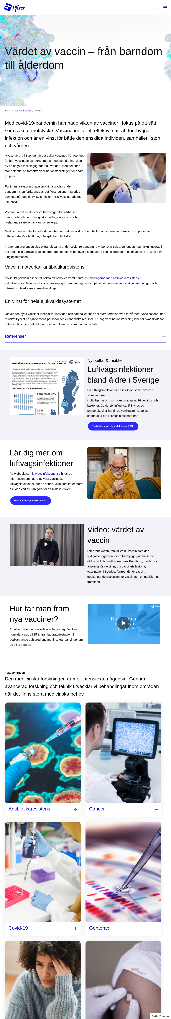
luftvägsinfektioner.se (46, 473)
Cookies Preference (160, 1016)
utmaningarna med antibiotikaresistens (113, 278)
